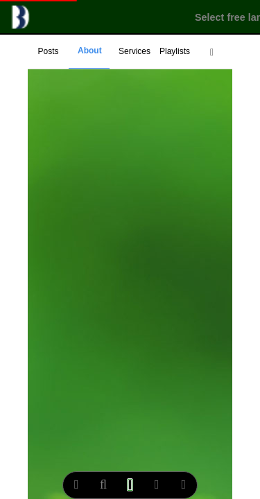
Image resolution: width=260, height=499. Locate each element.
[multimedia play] (130, 485)
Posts (47, 51)
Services (134, 51)
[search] (103, 485)
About (90, 50)
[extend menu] (211, 52)
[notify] (157, 485)
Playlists (174, 51)
